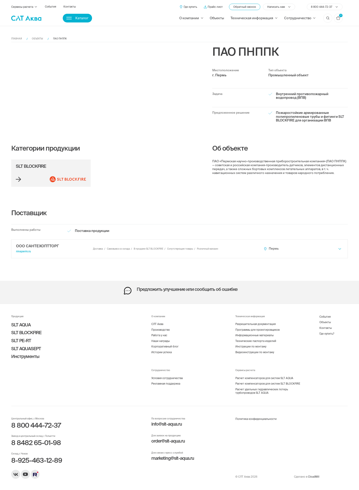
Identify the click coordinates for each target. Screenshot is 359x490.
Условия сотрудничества (167, 378)
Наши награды (160, 340)
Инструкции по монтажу (250, 346)
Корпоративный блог (165, 346)
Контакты (69, 6)
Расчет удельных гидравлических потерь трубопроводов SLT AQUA (261, 391)
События (50, 6)
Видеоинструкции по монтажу (254, 352)
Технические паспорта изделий (255, 340)
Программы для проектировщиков (257, 329)
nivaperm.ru (23, 251)
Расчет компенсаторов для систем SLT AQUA (264, 378)
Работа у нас (159, 335)
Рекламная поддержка (165, 383)
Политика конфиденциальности (256, 418)
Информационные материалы (254, 335)
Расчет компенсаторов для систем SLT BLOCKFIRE (267, 383)
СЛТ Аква (157, 323)
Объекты (217, 18)
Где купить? (326, 333)
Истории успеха (161, 352)
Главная (16, 38)
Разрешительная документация (255, 323)
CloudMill (313, 476)
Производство (160, 329)
